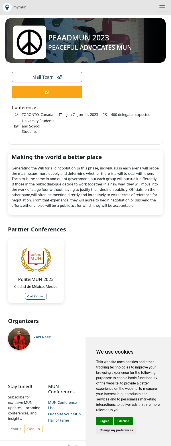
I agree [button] (104, 421)
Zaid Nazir (42, 336)
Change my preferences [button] (116, 430)
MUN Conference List (62, 405)
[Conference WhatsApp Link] (47, 92)
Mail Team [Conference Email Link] (47, 77)
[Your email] (16, 429)
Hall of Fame (58, 420)
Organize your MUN (64, 414)
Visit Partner (36, 296)
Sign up (33, 428)
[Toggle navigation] (162, 7)
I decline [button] (123, 421)
